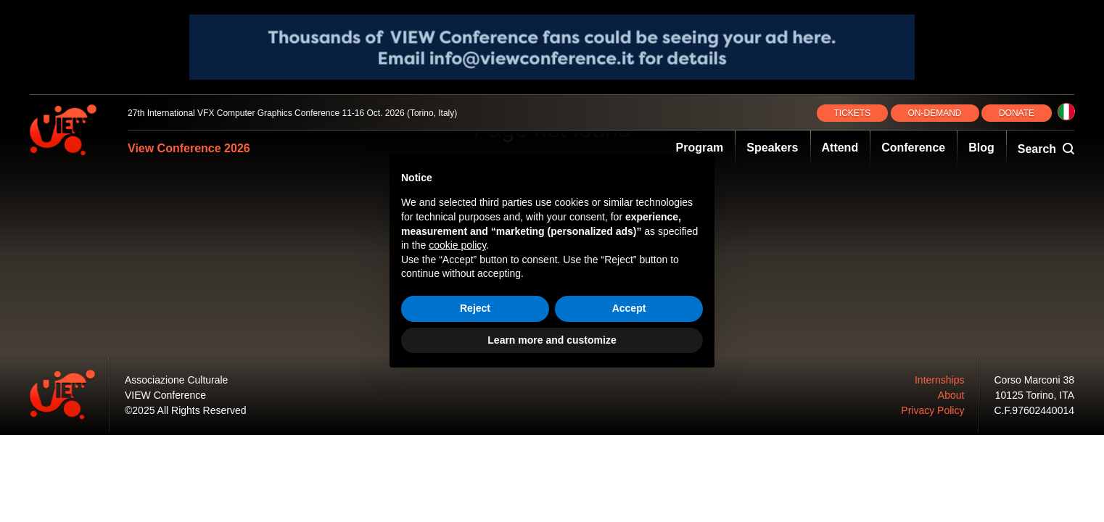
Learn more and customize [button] (551, 340)
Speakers (772, 147)
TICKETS (852, 113)
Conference (913, 147)
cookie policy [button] (457, 245)
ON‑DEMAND (935, 113)
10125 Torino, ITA (1034, 395)
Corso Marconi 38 (1034, 380)
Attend (840, 147)
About (951, 395)
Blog (981, 147)
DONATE (1016, 113)
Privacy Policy (932, 410)
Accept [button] (629, 308)
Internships (939, 380)
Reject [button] (475, 308)
